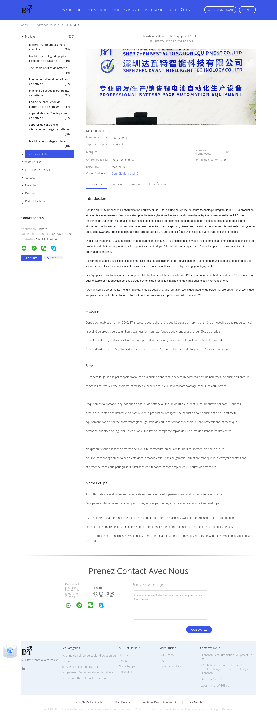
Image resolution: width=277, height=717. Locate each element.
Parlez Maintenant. (220, 10)
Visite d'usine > (95, 173)
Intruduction (94, 184)
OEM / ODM (167, 655)
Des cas (30, 193)
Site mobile (195, 702)
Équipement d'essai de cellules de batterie (49, 81)
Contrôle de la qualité (39, 170)
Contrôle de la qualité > (126, 173)
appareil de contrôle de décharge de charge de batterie (49, 129)
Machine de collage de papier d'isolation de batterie (49, 58)
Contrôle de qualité (155, 10)
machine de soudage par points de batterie (49, 93)
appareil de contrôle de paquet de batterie (49, 115)
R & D (163, 661)
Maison (66, 10)
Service (135, 184)
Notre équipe (156, 184)
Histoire (116, 184)
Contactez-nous (180, 10)
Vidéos (91, 10)
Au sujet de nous (109, 10)
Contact (30, 177)
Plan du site (122, 702)
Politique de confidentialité (159, 702)
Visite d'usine (131, 10)
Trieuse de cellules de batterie (49, 70)
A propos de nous (40, 154)
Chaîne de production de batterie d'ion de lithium (49, 104)
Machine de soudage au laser (49, 143)
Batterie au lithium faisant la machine (49, 47)
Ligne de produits (170, 666)
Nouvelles (31, 185)
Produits (79, 10)
